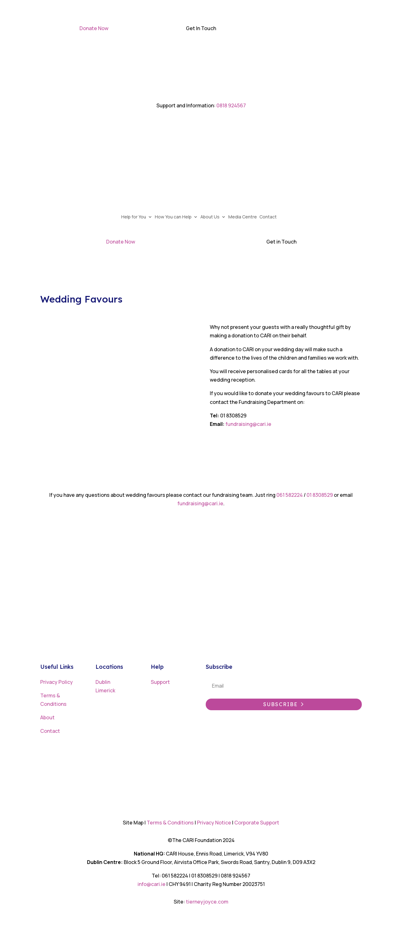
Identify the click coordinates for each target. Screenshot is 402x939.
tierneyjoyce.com (207, 901)
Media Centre (245, 217)
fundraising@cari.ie (248, 424)
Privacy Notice (214, 822)
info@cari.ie (152, 884)
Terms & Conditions (170, 822)
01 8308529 (320, 494)
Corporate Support (256, 822)
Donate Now (93, 28)
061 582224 (290, 494)
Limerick (105, 690)
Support (160, 682)
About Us (212, 217)
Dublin (102, 682)
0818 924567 (231, 105)
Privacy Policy (56, 682)
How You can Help (175, 217)
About (47, 717)
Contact (270, 217)
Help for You (136, 217)
